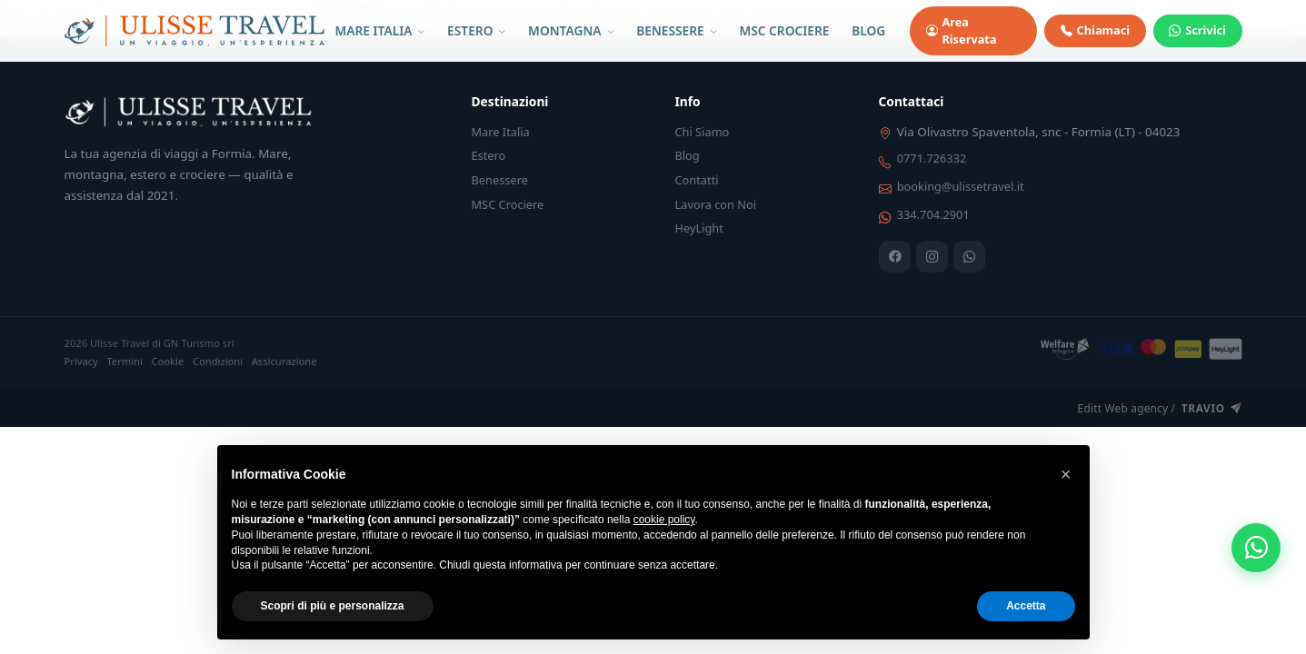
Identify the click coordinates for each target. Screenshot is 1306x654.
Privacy (81, 361)
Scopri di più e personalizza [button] (332, 606)
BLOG (868, 30)
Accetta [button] (1025, 606)
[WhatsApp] (969, 256)
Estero (489, 155)
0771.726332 (932, 158)
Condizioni (218, 361)
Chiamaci (1095, 30)
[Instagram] (932, 256)
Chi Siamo (702, 132)
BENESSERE (676, 30)
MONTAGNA (570, 30)
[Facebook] (895, 256)
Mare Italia (501, 132)
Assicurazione (284, 361)
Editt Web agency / (1160, 409)
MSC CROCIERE (784, 30)
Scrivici (1197, 30)
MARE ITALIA (379, 30)
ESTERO (476, 30)
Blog (687, 155)
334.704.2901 (933, 214)
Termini (124, 361)
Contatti (697, 180)
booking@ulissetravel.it (960, 186)
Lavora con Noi (716, 204)
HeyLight (699, 228)
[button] (1066, 474)
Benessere (500, 180)
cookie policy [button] (664, 519)
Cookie (168, 361)
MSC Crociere (508, 204)
